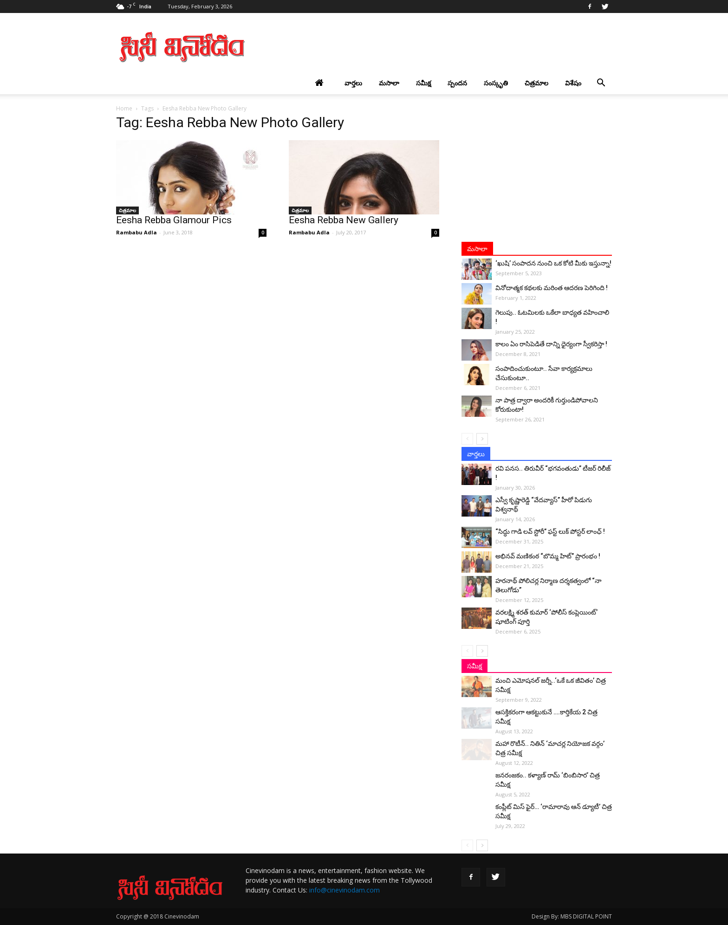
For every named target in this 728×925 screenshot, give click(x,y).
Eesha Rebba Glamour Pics (174, 220)
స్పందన (457, 82)
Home (124, 108)
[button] (601, 83)
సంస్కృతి (496, 82)
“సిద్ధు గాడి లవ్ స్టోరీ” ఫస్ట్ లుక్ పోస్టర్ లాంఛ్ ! (550, 531)
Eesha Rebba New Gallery (343, 220)
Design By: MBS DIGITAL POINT (572, 916)
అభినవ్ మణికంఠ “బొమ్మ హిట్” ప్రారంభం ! (547, 556)
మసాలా (389, 82)
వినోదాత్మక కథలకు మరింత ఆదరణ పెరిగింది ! (551, 287)
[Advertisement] (443, 47)
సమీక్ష (423, 82)
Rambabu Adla (136, 232)
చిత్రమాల (536, 82)
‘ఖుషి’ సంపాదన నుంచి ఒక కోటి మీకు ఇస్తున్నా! (553, 263)
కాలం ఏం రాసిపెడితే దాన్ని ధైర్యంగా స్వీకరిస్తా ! (551, 344)
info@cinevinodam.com (344, 890)
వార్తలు (353, 82)
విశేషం (573, 82)
